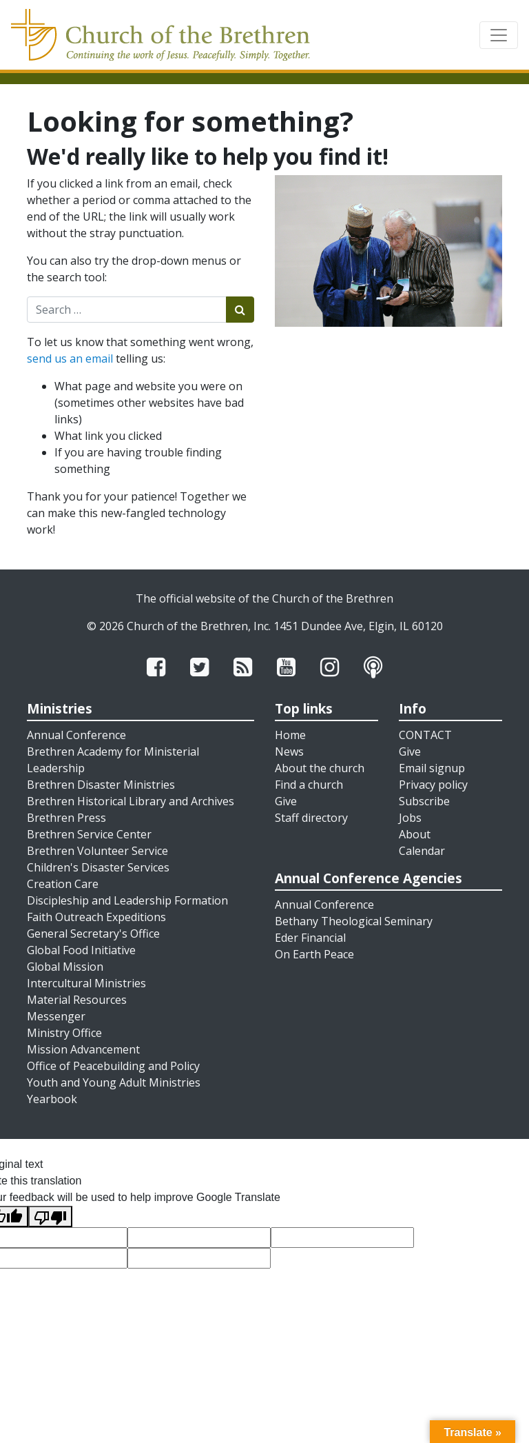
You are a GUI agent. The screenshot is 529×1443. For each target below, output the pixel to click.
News (289, 751)
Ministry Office (64, 1032)
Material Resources (77, 999)
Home (290, 735)
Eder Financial (310, 937)
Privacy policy (433, 784)
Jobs (410, 817)
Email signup (432, 768)
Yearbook (52, 1099)
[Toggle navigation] (498, 35)
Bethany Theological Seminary (354, 921)
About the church (319, 768)
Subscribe (424, 801)
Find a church (309, 784)
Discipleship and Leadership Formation (127, 900)
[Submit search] (240, 309)
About (415, 834)
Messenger (56, 1016)
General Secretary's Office (93, 933)
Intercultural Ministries (86, 983)
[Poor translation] (50, 1216)
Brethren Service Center (89, 834)
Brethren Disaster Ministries (101, 784)
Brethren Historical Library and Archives (130, 801)
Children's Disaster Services (98, 867)
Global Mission (65, 966)
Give (286, 801)
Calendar (422, 850)
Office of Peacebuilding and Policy (113, 1065)
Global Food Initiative (81, 950)
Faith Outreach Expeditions (96, 917)
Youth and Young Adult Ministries (113, 1082)
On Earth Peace (314, 954)
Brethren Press (66, 817)
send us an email (70, 358)
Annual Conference (76, 735)
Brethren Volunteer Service (97, 850)
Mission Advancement (83, 1049)
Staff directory (311, 817)
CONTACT (425, 735)
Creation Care (62, 883)
